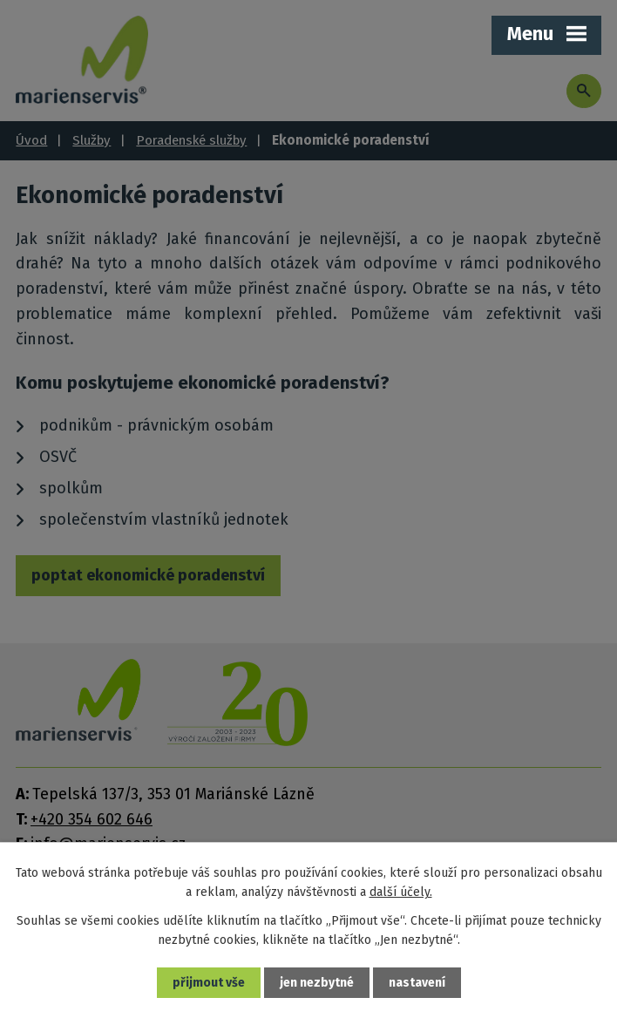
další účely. (401, 892)
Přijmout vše (209, 982)
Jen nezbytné (317, 982)
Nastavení (417, 982)
